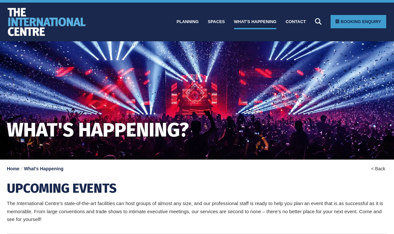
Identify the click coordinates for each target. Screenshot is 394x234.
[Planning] (188, 22)
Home (13, 168)
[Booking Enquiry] (358, 21)
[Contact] (295, 22)
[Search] (318, 21)
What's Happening (44, 168)
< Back (378, 168)
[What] (255, 22)
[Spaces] (216, 22)
